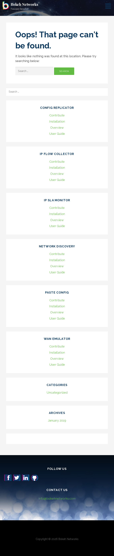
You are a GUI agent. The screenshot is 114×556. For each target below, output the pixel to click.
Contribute (57, 115)
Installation (57, 121)
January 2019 (57, 420)
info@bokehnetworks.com (57, 498)
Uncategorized (57, 392)
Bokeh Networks (24, 4)
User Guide (57, 133)
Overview (57, 127)
